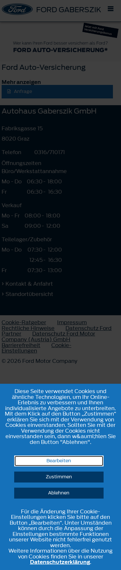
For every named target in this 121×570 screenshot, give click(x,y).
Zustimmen (59, 476)
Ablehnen (58, 493)
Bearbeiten (58, 460)
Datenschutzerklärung (60, 562)
